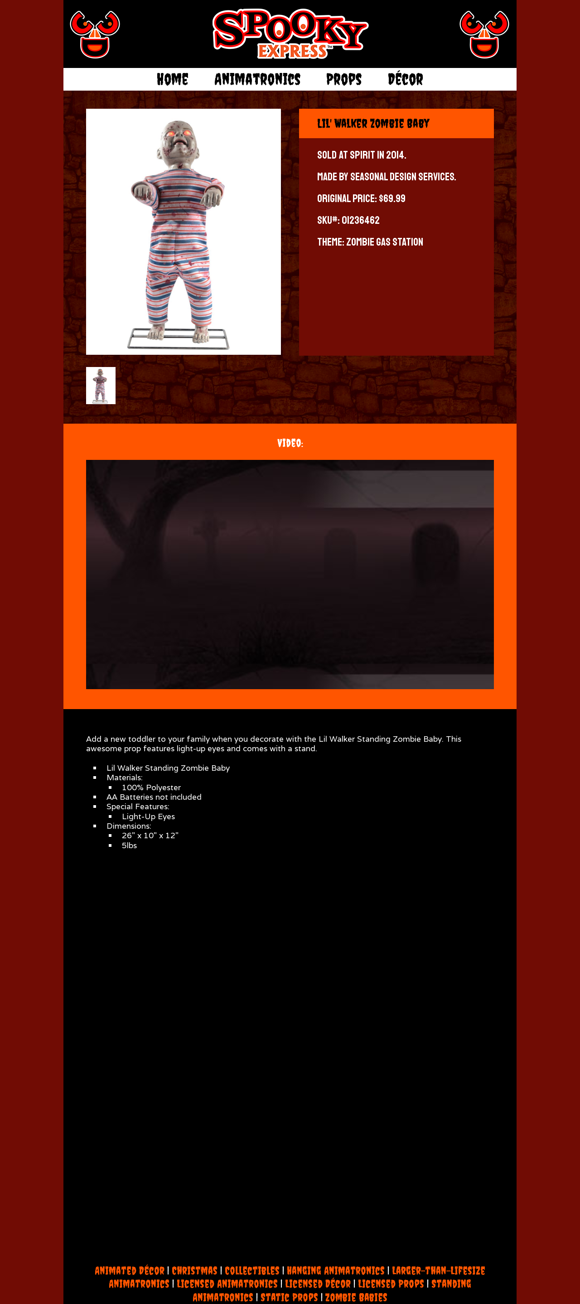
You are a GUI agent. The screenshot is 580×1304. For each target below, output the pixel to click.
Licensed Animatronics (227, 1283)
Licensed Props (391, 1283)
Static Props (289, 1297)
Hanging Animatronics (336, 1270)
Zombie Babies (356, 1297)
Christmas (195, 1270)
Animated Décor (129, 1270)
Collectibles (252, 1270)
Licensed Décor (318, 1283)
